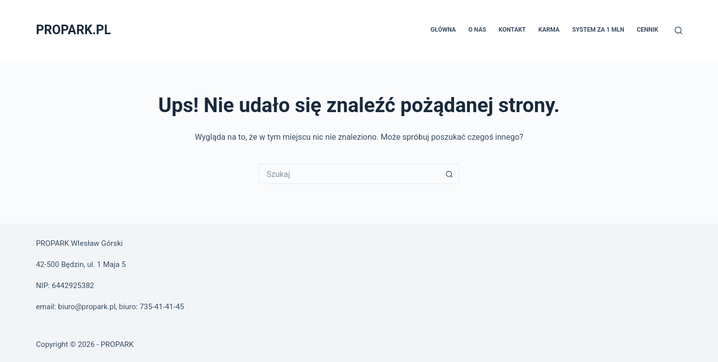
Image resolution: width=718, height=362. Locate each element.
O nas (477, 29)
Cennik (647, 29)
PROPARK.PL (73, 30)
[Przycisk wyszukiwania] (449, 174)
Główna (443, 29)
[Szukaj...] (348, 174)
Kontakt (512, 29)
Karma (549, 29)
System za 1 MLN (598, 29)
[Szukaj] (678, 30)
